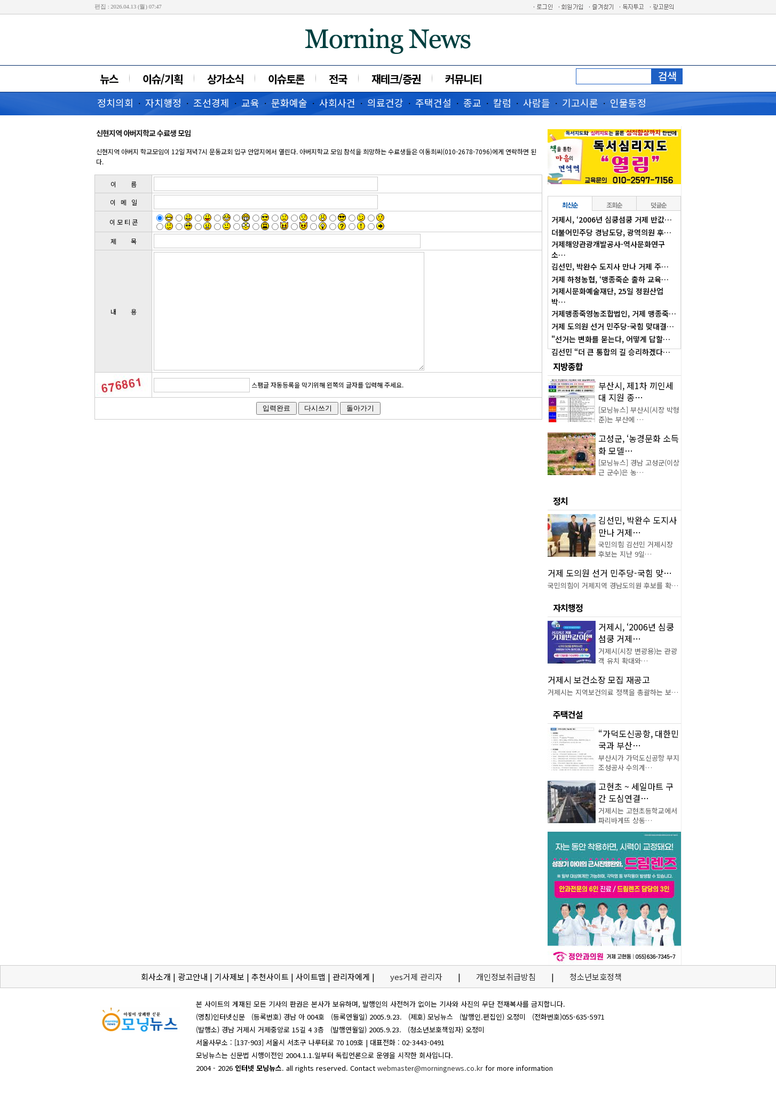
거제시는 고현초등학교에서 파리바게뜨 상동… (637, 815)
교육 (250, 102)
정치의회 (115, 102)
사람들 (536, 102)
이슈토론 (286, 78)
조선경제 (211, 102)
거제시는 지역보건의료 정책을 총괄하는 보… (613, 692)
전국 (338, 78)
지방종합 (568, 366)
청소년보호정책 (595, 976)
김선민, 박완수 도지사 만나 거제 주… (610, 266)
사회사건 (337, 102)
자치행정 (163, 102)
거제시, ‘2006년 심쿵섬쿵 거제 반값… (611, 219)
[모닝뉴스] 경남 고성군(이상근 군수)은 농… (638, 467)
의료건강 (385, 102)
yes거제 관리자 (417, 976)
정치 (560, 500)
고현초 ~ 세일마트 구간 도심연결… (636, 792)
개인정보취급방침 (506, 976)
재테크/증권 (396, 78)
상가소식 (225, 78)
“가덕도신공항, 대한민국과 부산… (638, 739)
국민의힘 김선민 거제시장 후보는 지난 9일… (635, 549)
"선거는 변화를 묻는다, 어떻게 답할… (610, 339)
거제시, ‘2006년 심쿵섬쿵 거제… (636, 632)
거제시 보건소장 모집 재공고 (599, 679)
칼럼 (502, 102)
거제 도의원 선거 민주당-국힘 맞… (610, 572)
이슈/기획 (162, 78)
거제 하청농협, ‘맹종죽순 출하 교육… (610, 279)
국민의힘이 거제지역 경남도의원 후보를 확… (613, 585)
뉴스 (109, 78)
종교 (472, 102)
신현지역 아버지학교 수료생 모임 (143, 133)
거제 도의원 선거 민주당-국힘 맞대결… (612, 326)
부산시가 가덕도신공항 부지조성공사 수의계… (638, 762)
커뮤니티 (463, 78)
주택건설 (433, 102)
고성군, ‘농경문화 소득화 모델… (638, 444)
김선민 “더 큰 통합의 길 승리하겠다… (610, 351)
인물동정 (628, 102)
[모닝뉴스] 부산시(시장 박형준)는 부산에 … (638, 414)
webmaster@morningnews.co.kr (430, 1068)
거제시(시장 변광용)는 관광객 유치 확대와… (637, 656)
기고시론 (580, 102)
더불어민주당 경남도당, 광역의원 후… (611, 232)
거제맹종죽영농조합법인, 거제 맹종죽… (613, 313)
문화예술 (289, 102)
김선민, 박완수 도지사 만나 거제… (637, 526)
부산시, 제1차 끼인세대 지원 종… (636, 391)
